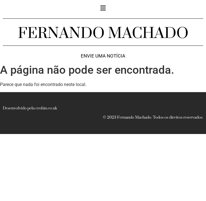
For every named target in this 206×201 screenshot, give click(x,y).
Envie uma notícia (103, 56)
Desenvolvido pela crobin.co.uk (30, 108)
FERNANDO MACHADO (103, 33)
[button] (103, 8)
